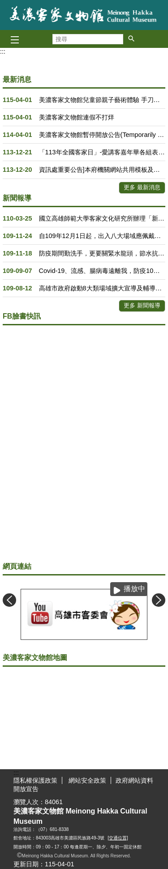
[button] (131, 38)
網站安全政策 (86, 780)
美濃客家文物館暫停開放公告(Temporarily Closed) (102, 134)
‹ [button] (9, 600)
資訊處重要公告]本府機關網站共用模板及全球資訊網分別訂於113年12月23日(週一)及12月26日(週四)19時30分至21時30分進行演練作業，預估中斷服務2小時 (102, 169)
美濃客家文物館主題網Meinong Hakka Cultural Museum (84, 15)
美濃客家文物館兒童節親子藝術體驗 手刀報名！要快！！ (102, 99)
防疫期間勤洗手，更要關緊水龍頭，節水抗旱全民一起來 (102, 253)
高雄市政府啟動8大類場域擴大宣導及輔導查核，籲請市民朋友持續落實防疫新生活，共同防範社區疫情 (102, 288)
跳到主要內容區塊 (4, 4)
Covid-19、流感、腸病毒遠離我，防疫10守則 (102, 270)
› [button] (158, 600)
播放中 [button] (134, 588)
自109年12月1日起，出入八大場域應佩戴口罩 (102, 235)
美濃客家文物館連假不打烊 (76, 117)
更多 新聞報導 (142, 305)
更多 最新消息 (142, 187)
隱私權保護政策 (35, 780)
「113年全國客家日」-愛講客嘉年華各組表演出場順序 (102, 152)
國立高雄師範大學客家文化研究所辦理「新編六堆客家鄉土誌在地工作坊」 (102, 218)
